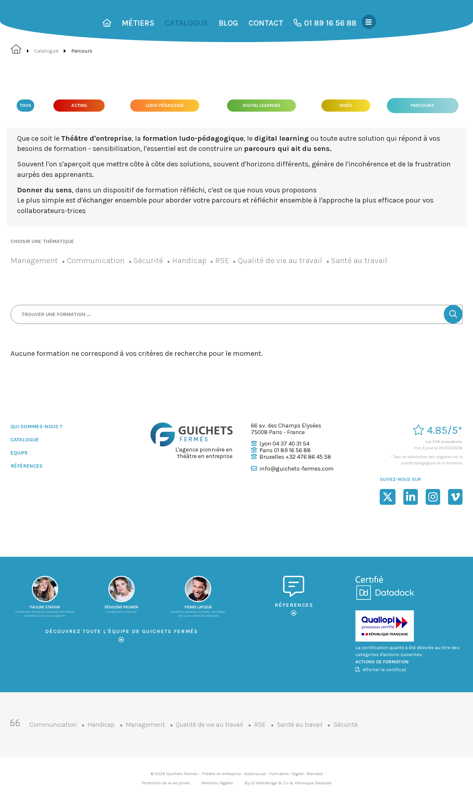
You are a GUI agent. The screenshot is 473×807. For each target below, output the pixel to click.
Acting (79, 105)
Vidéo (345, 105)
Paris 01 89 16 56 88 (285, 450)
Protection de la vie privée (166, 782)
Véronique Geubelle (313, 782)
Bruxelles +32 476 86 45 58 (295, 456)
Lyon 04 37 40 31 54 (284, 443)
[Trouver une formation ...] (236, 314)
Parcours (423, 105)
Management (34, 260)
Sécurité (148, 260)
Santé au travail (359, 260)
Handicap (189, 260)
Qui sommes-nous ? (36, 426)
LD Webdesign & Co (269, 782)
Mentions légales (217, 782)
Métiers (138, 23)
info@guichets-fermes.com (296, 468)
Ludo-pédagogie (165, 105)
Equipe (19, 453)
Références (27, 466)
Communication (95, 260)
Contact (266, 23)
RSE (222, 260)
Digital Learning (261, 105)
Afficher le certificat (380, 669)
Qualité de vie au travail (280, 260)
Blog (228, 23)
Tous (25, 105)
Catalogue (186, 23)
